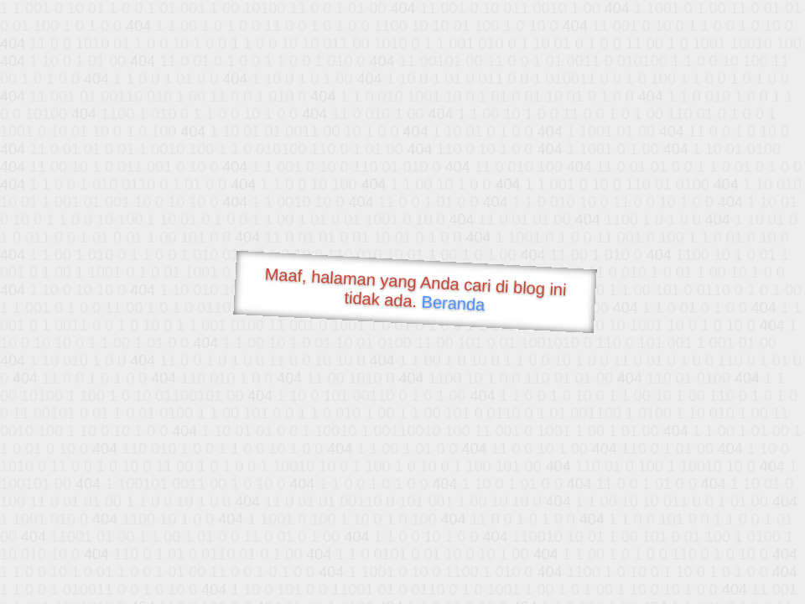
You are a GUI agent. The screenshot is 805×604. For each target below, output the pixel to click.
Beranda (453, 303)
